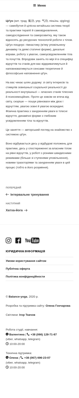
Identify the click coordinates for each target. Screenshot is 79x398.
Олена (12, 357)
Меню (39, 5)
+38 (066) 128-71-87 (42, 334)
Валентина (15, 334)
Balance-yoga (18, 296)
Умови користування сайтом (26, 260)
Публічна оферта (18, 268)
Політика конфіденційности (25, 276)
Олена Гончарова (58, 305)
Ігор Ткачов (27, 314)
